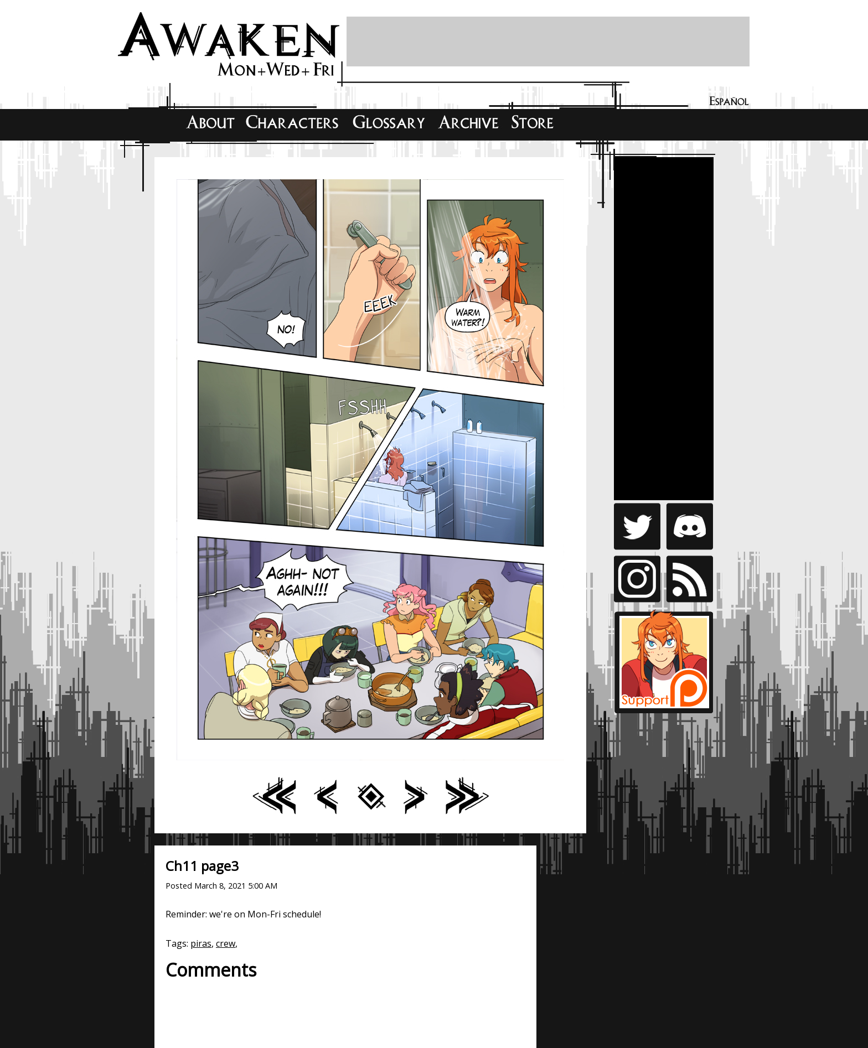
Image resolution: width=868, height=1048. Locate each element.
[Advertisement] (548, 41)
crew (225, 943)
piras (200, 943)
